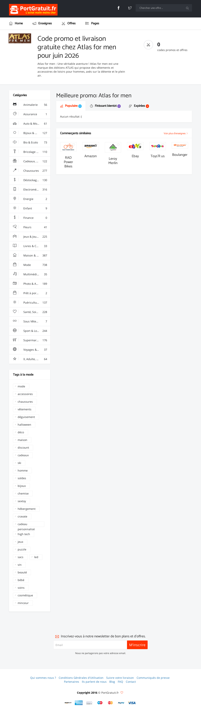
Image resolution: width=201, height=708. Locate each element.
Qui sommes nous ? (43, 678)
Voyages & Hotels (30, 349)
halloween (24, 424)
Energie (30, 199)
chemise (23, 493)
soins (21, 587)
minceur (23, 603)
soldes (22, 478)
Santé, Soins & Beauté (31, 312)
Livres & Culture (30, 246)
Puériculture (30, 302)
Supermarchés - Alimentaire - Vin (31, 340)
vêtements (24, 409)
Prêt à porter (30, 293)
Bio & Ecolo (30, 142)
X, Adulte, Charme (30, 359)
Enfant (30, 208)
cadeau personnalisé (26, 524)
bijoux (22, 486)
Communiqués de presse (153, 678)
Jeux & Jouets (30, 236)
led (36, 557)
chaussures (25, 401)
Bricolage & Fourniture (31, 152)
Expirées (139, 106)
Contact (131, 681)
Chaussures (30, 170)
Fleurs (30, 227)
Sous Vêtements (30, 321)
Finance (30, 218)
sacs (20, 557)
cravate (22, 516)
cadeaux (23, 455)
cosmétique (25, 595)
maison (22, 440)
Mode (30, 265)
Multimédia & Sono (30, 274)
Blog (112, 681)
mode (21, 386)
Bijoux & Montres (30, 133)
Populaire (71, 106)
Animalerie (30, 104)
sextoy (22, 501)
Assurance (30, 114)
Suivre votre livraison (120, 678)
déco (21, 432)
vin (20, 565)
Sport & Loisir (30, 331)
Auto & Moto (30, 123)
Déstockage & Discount (31, 180)
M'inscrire (137, 644)
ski (19, 463)
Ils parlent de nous (94, 681)
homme (23, 470)
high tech (24, 534)
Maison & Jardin (30, 255)
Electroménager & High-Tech (31, 189)
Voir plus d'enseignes (176, 133)
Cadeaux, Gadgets (30, 161)
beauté (22, 572)
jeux (20, 542)
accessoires (25, 394)
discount (23, 447)
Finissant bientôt (105, 106)
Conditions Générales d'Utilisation (81, 678)
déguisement (26, 417)
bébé (21, 580)
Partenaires (71, 681)
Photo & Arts (30, 283)
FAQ (120, 681)
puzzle (22, 549)
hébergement (27, 509)
